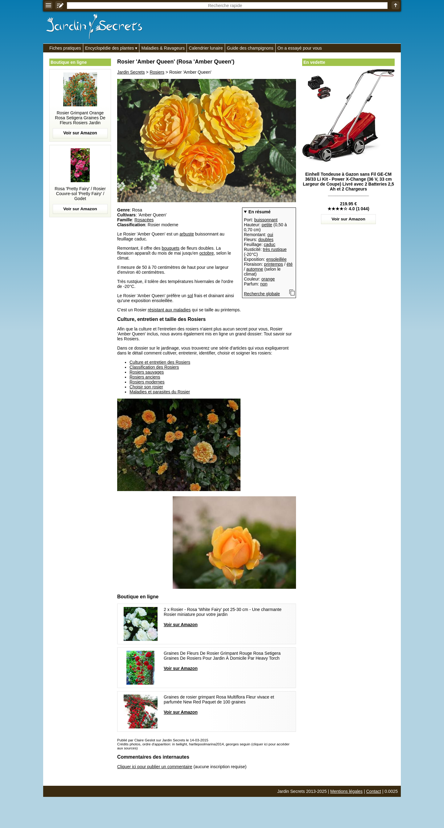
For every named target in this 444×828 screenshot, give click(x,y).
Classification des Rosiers (154, 367)
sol (190, 295)
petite (267, 224)
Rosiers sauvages (147, 372)
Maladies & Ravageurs (163, 48)
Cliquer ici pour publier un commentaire (154, 766)
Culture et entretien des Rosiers (160, 362)
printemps (273, 264)
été (290, 264)
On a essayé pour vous (300, 48)
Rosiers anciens (145, 377)
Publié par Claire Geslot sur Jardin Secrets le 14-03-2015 (162, 740)
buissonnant (266, 219)
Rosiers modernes (147, 381)
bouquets (170, 248)
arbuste (186, 234)
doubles (265, 239)
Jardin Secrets (131, 72)
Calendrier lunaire (206, 48)
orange (268, 279)
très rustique (274, 249)
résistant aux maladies (169, 309)
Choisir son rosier (146, 386)
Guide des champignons (250, 48)
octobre (206, 253)
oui (270, 234)
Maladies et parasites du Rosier (160, 391)
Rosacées (144, 219)
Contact (373, 791)
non (263, 283)
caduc (269, 244)
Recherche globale (262, 293)
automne (254, 269)
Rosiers (157, 72)
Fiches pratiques (65, 48)
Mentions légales (346, 791)
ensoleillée (276, 259)
